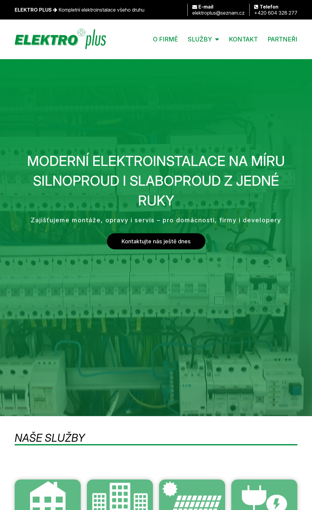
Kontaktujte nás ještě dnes (156, 241)
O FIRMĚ (165, 39)
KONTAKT (243, 39)
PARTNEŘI (282, 39)
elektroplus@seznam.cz (218, 10)
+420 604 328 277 (275, 10)
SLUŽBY (200, 39)
